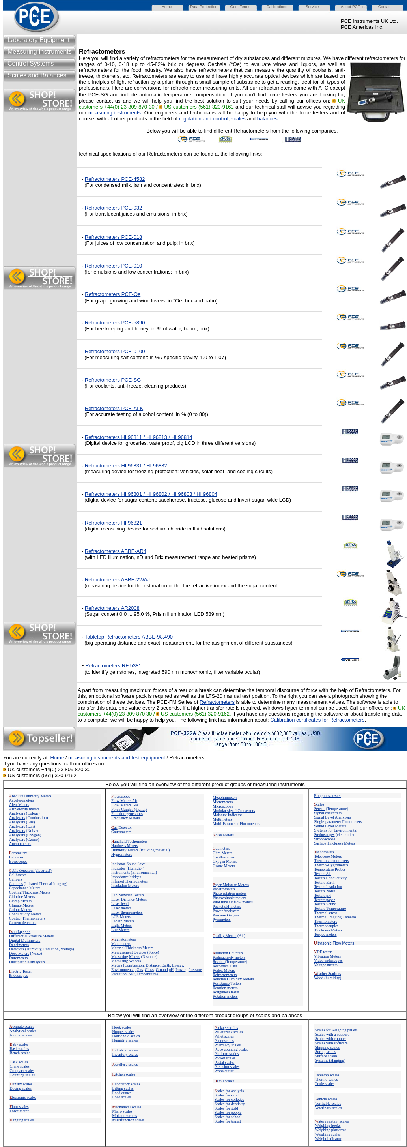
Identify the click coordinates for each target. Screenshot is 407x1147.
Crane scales (20, 1066)
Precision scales (227, 1067)
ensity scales (21, 1084)
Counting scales (22, 1075)
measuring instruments (114, 113)
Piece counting (227, 1049)
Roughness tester (327, 795)
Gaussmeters (121, 832)
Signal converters (328, 813)
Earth (166, 965)
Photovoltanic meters (229, 898)
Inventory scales (125, 1054)
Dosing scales (21, 1088)
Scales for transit (228, 1121)
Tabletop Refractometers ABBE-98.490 (129, 637)
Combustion (134, 965)
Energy (177, 965)
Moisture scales (124, 1115)
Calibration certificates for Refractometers (317, 720)
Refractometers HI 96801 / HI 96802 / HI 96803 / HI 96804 (151, 494)
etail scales (224, 1081)
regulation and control (203, 119)
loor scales (19, 1106)
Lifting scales (123, 1088)
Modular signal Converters (234, 810)
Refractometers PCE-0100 (115, 351)
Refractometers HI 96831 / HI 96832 (126, 466)
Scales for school (228, 1117)
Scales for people (228, 1112)
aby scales (19, 1044)
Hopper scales (123, 1031)
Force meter (19, 1111)
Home (57, 758)
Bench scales (20, 1053)
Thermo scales (326, 1079)
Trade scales (324, 1083)
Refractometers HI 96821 (113, 523)
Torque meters (325, 934)
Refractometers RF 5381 (113, 666)
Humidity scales (125, 1040)
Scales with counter (330, 1038)
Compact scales (22, 1070)
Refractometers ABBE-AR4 (115, 551)
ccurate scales (21, 1026)
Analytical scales (22, 1031)
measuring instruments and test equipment (116, 758)
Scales (227, 1095)
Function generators (127, 814)
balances (267, 119)
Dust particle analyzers (27, 962)
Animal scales (20, 1035)
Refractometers (115, 323)
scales (238, 119)
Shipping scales (327, 1047)
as (114, 827)
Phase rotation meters (229, 893)
